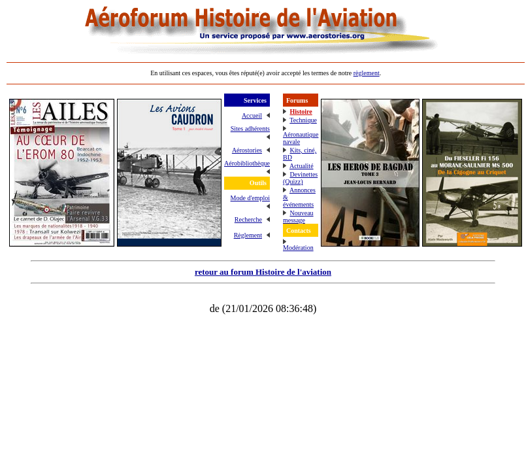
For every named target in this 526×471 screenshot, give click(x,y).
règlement (366, 73)
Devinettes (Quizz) (300, 178)
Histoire (300, 111)
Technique (303, 120)
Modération (298, 247)
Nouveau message (298, 216)
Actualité (301, 165)
